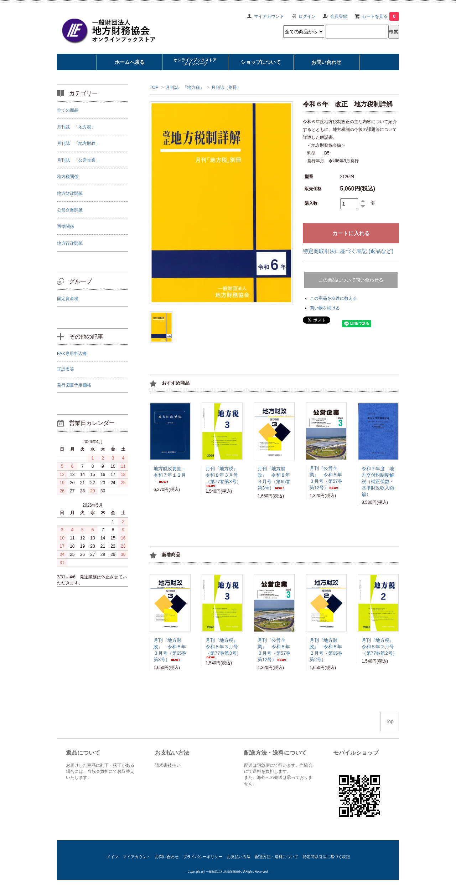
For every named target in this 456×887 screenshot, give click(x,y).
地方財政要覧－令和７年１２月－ (170, 475)
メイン (112, 857)
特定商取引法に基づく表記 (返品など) (348, 251)
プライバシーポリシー (202, 857)
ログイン (307, 16)
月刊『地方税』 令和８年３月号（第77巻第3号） (224, 476)
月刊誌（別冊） (226, 87)
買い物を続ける (325, 307)
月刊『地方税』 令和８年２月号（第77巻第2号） (380, 647)
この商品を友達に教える (333, 298)
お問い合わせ (166, 857)
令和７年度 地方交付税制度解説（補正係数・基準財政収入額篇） (378, 481)
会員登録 (338, 16)
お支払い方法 (238, 857)
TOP (154, 87)
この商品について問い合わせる (350, 280)
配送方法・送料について (276, 857)
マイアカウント (269, 16)
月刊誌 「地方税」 (185, 87)
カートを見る (380, 16)
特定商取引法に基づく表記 (326, 857)
